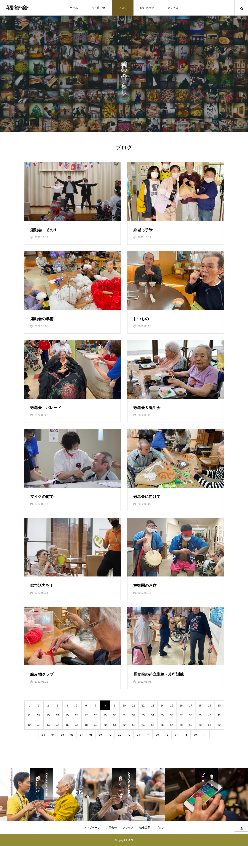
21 (29, 715)
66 (71, 734)
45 (57, 724)
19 (209, 705)
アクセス (172, 7)
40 (209, 715)
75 (157, 734)
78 (185, 734)
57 (171, 724)
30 (114, 715)
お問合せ (111, 827)
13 (152, 705)
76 (166, 734)
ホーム (74, 7)
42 (29, 724)
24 (57, 715)
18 (200, 705)
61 (209, 724)
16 (181, 705)
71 (119, 734)
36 (171, 715)
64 (52, 734)
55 (152, 724)
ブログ (123, 7)
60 (200, 724)
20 (219, 705)
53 (133, 724)
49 (95, 724)
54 (143, 724)
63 (43, 734)
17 (190, 705)
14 (162, 705)
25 (67, 715)
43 (38, 724)
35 (162, 715)
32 (133, 715)
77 (176, 734)
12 (143, 705)
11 (133, 705)
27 (86, 715)
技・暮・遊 (98, 7)
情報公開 (144, 827)
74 (147, 734)
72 (128, 734)
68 (90, 734)
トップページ (92, 827)
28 (95, 715)
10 (124, 705)
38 (190, 715)
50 (105, 724)
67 (81, 734)
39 (200, 715)
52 (124, 724)
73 (138, 734)
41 (219, 715)
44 (48, 724)
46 (67, 724)
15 (171, 705)
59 (190, 724)
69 (100, 734)
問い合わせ (147, 7)
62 (219, 724)
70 (109, 734)
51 (114, 724)
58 (181, 724)
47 (76, 724)
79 (195, 734)
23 (48, 715)
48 (86, 724)
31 (124, 715)
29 (105, 715)
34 (152, 715)
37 (181, 715)
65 (62, 734)
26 (76, 715)
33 (143, 715)
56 (162, 724)
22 (38, 715)
